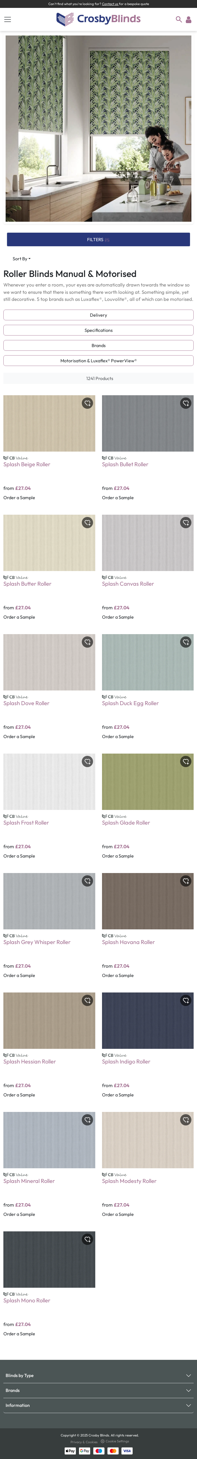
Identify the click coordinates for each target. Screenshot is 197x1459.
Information (18, 1405)
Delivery (98, 315)
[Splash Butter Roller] (49, 571)
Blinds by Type (20, 1375)
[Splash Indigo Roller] (148, 1048)
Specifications (99, 330)
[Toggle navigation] (7, 19)
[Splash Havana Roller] (148, 929)
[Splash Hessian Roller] (49, 1048)
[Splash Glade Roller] (148, 810)
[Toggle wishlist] (87, 403)
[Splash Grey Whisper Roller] (49, 929)
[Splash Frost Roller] (49, 810)
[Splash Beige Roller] (49, 451)
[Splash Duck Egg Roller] (148, 690)
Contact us (110, 4)
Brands (99, 345)
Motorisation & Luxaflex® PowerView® (98, 360)
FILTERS (98, 239)
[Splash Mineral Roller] (49, 1168)
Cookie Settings (115, 1441)
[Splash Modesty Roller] (148, 1168)
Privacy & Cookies (84, 1442)
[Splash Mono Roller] (49, 1287)
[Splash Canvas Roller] (148, 571)
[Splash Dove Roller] (49, 690)
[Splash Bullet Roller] (148, 451)
